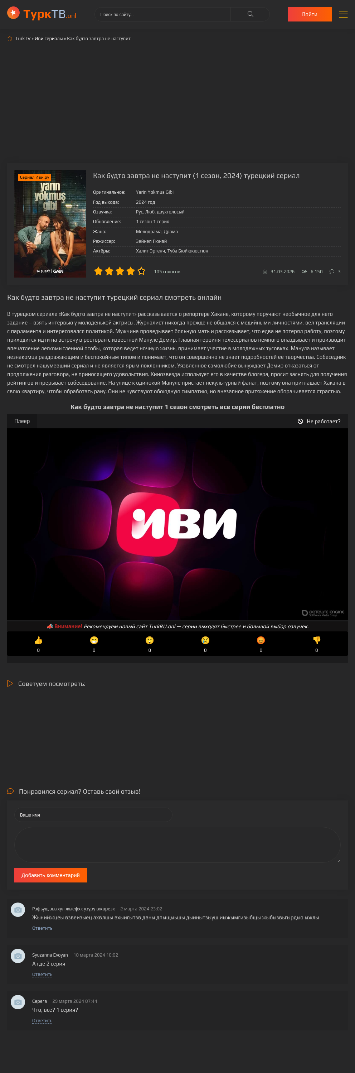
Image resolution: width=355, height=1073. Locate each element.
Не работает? (319, 421)
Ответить (42, 928)
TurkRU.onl (162, 626)
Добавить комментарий (50, 875)
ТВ (50, 13)
